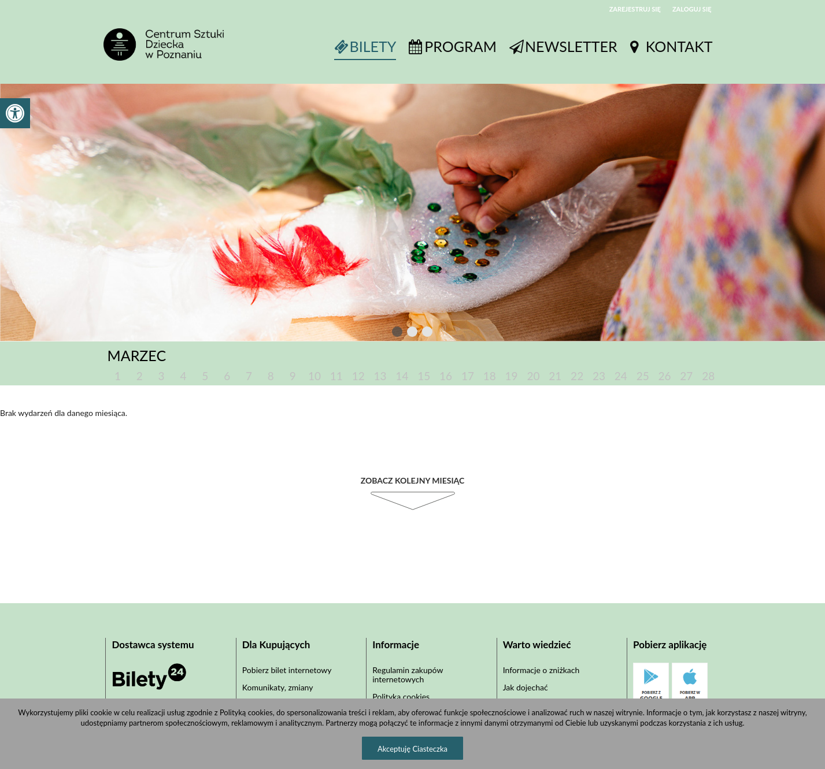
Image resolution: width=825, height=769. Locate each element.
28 (708, 375)
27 (686, 375)
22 (577, 375)
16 (445, 375)
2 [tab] (413, 334)
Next (449, 332)
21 (555, 375)
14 (401, 375)
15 (423, 375)
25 (643, 375)
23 (599, 375)
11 (336, 375)
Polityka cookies (401, 696)
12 (358, 375)
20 (533, 375)
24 (621, 375)
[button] (15, 113)
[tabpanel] (412, 212)
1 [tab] (398, 334)
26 (664, 375)
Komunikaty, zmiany (277, 687)
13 (380, 375)
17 (467, 375)
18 (489, 375)
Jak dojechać (525, 687)
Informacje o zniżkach (541, 670)
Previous (373, 332)
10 (314, 375)
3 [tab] (428, 334)
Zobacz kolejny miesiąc (413, 480)
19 (511, 375)
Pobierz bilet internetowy (287, 670)
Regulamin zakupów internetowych (407, 674)
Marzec (137, 355)
